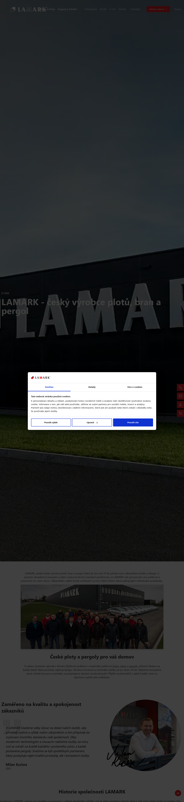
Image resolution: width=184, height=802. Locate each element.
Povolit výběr (51, 422)
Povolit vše (133, 422)
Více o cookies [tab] (134, 387)
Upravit (92, 422)
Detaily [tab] (92, 387)
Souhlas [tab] (49, 387)
